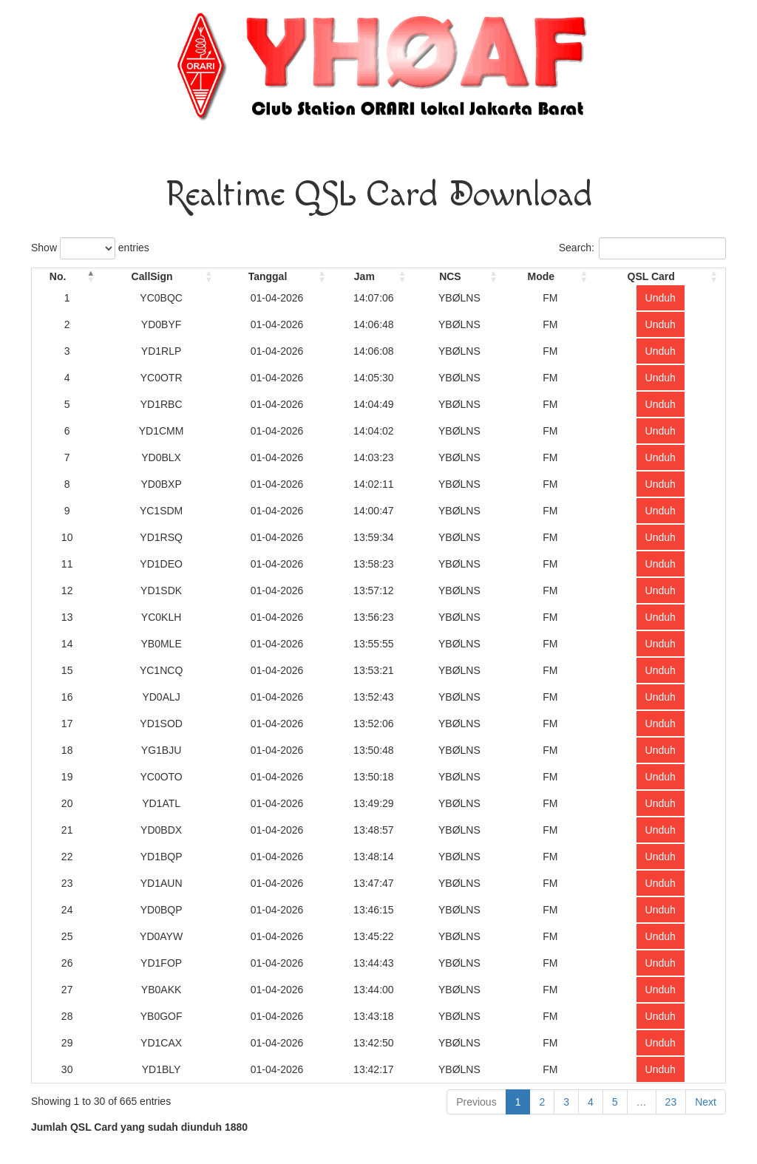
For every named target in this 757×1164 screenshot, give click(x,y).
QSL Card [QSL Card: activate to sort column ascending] (651, 276)
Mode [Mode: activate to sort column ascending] (540, 276)
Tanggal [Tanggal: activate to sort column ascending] (268, 276)
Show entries (90, 248)
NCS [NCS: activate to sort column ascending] (450, 276)
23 (671, 1102)
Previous (476, 1102)
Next (705, 1102)
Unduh (660, 298)
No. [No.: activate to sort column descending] (58, 276)
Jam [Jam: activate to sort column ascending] (364, 276)
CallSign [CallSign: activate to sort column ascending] (152, 276)
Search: (642, 248)
